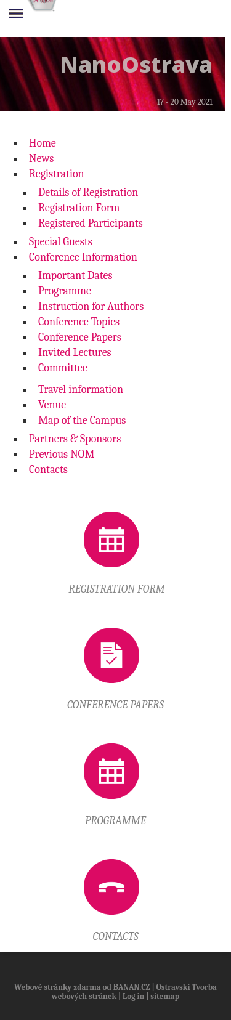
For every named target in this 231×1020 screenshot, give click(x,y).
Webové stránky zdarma (57, 987)
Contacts (48, 469)
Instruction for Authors (91, 306)
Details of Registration (88, 192)
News (41, 158)
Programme (64, 291)
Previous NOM (61, 454)
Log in (133, 996)
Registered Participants (90, 223)
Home (42, 143)
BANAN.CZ (131, 987)
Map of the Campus (82, 420)
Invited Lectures (74, 352)
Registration (56, 174)
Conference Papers (79, 337)
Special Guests (60, 241)
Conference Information (83, 257)
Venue (52, 405)
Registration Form (79, 207)
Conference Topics (79, 321)
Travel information (80, 389)
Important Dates (75, 275)
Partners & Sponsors (75, 438)
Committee (62, 368)
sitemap (164, 996)
